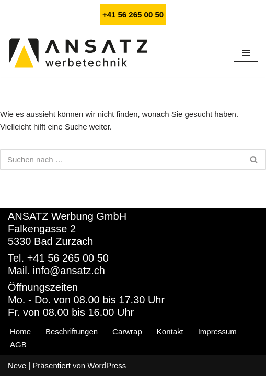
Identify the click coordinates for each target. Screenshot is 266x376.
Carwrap (127, 331)
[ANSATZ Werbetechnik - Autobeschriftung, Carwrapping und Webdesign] (78, 53)
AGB (18, 344)
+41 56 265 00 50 (133, 14)
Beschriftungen (71, 331)
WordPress (106, 365)
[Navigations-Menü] (246, 53)
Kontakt (170, 331)
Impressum (217, 331)
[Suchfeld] (121, 159)
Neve (17, 365)
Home (20, 331)
